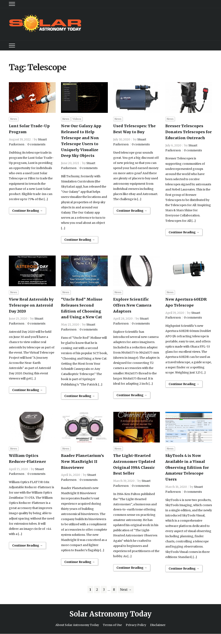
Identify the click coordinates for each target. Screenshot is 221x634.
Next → (126, 589)
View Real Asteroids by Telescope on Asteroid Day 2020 (31, 305)
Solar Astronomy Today (110, 614)
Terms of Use (112, 625)
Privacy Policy (136, 625)
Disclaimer (158, 625)
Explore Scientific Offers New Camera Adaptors (132, 305)
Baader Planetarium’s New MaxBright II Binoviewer (82, 461)
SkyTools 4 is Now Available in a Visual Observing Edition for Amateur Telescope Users (187, 467)
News (13, 118)
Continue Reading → (27, 211)
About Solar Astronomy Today (77, 625)
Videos (77, 118)
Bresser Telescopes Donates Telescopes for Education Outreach (188, 132)
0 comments (36, 144)
